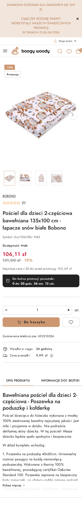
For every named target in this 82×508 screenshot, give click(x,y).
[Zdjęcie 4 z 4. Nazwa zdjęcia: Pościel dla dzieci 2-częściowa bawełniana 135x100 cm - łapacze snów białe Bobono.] (57, 178)
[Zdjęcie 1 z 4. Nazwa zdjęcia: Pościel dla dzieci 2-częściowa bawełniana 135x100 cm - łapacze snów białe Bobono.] (10, 178)
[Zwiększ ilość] (68, 310)
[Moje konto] (65, 41)
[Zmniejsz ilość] (6, 310)
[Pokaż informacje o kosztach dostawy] (51, 355)
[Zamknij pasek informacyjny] (77, 19)
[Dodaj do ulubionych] (70, 322)
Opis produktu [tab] (18, 380)
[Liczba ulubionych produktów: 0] (68, 51)
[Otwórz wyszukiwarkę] (59, 51)
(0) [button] (24, 202)
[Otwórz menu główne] (5, 50)
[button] (72, 114)
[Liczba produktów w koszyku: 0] (78, 51)
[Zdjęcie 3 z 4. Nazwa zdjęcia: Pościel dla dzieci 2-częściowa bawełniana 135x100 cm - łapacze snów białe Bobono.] (41, 178)
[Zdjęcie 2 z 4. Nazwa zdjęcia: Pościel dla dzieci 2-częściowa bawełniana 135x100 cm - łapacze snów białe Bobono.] (25, 178)
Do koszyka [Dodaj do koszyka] (31, 322)
